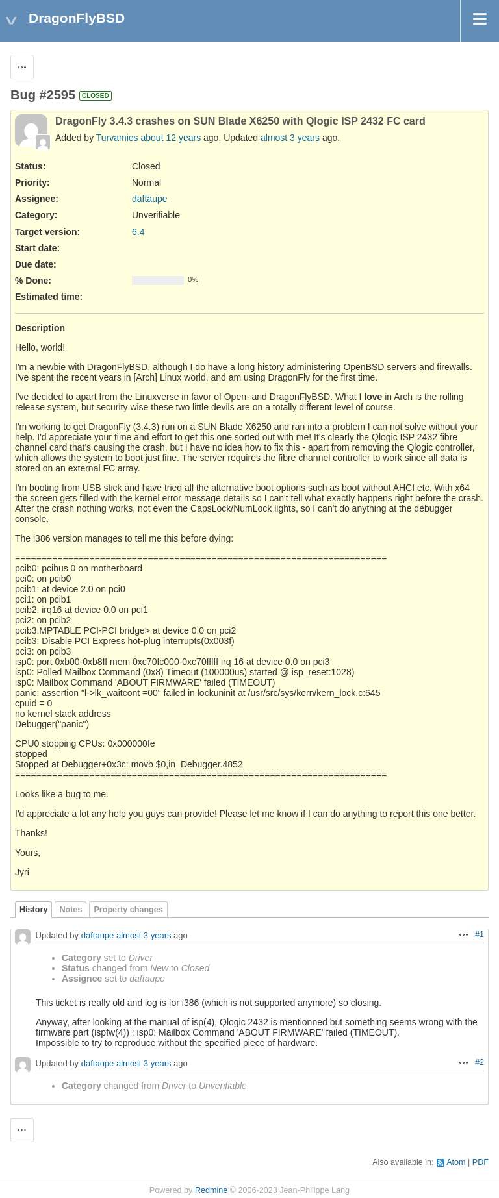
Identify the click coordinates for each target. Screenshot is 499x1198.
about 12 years (171, 137)
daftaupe (150, 198)
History (33, 909)
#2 (479, 1062)
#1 (479, 934)
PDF (480, 1162)
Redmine (211, 1190)
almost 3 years (290, 137)
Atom (455, 1162)
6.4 (138, 232)
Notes (70, 909)
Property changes (128, 909)
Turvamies (117, 137)
